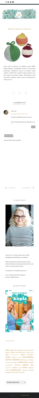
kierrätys (30, 355)
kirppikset (14, 357)
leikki (22, 360)
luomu (31, 360)
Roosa (14, 111)
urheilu (31, 370)
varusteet (15, 372)
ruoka (24, 367)
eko (16, 350)
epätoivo (21, 350)
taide (7, 370)
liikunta (26, 360)
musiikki (30, 362)
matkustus (22, 362)
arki (7, 350)
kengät (23, 355)
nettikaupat (9, 365)
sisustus (30, 367)
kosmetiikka (27, 357)
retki (19, 367)
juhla (7, 355)
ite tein (27, 352)
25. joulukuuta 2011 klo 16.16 (19, 114)
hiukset (12, 352)
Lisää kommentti (9, 135)
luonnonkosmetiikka (11, 362)
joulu (32, 352)
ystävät (22, 372)
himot (8, 352)
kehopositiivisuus (14, 354)
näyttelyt (17, 365)
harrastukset (28, 350)
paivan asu (28, 364)
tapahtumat (15, 370)
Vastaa (33, 126)
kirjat (8, 357)
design (12, 350)
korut (19, 357)
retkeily (14, 367)
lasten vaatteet (13, 359)
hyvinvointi (20, 352)
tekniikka (25, 370)
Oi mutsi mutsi (10, 341)
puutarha (8, 367)
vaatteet (9, 372)
